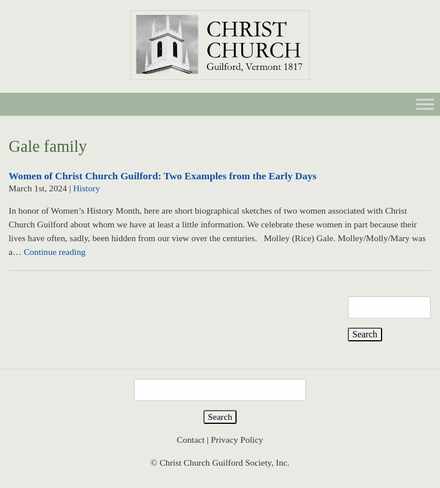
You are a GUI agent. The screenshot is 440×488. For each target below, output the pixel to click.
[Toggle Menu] (425, 104)
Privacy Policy (237, 439)
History (86, 188)
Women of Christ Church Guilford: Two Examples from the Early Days (162, 176)
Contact (191, 439)
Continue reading (54, 252)
